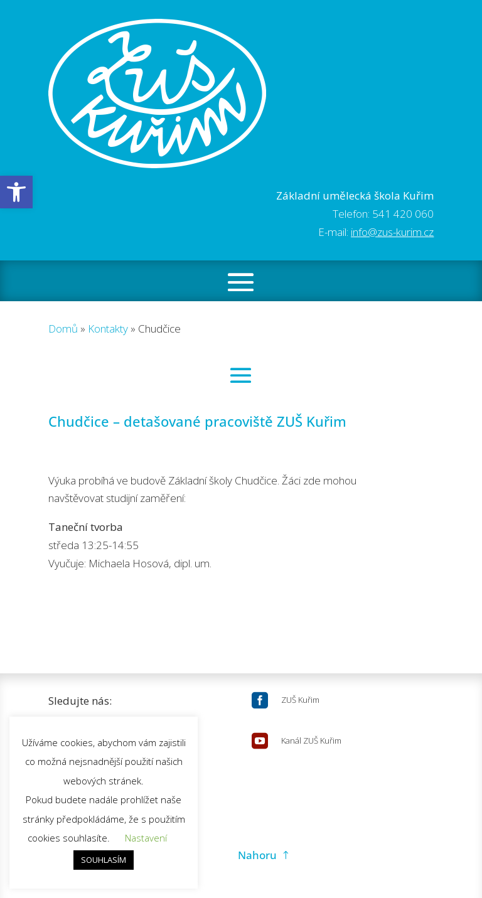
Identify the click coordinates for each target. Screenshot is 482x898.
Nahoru (257, 855)
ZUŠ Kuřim (300, 699)
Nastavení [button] (146, 837)
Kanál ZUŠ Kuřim (311, 740)
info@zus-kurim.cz (392, 232)
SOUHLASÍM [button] (103, 859)
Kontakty (108, 328)
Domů (63, 328)
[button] (16, 192)
